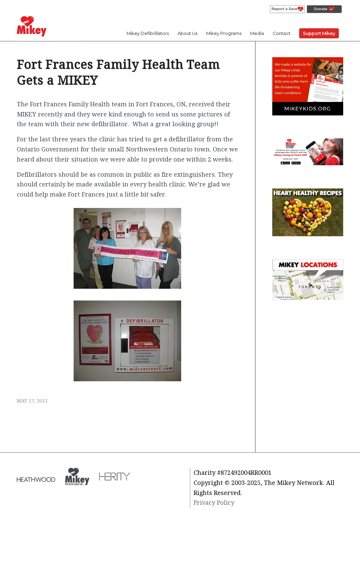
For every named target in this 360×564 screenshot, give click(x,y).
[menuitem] (287, 9)
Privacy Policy (214, 502)
